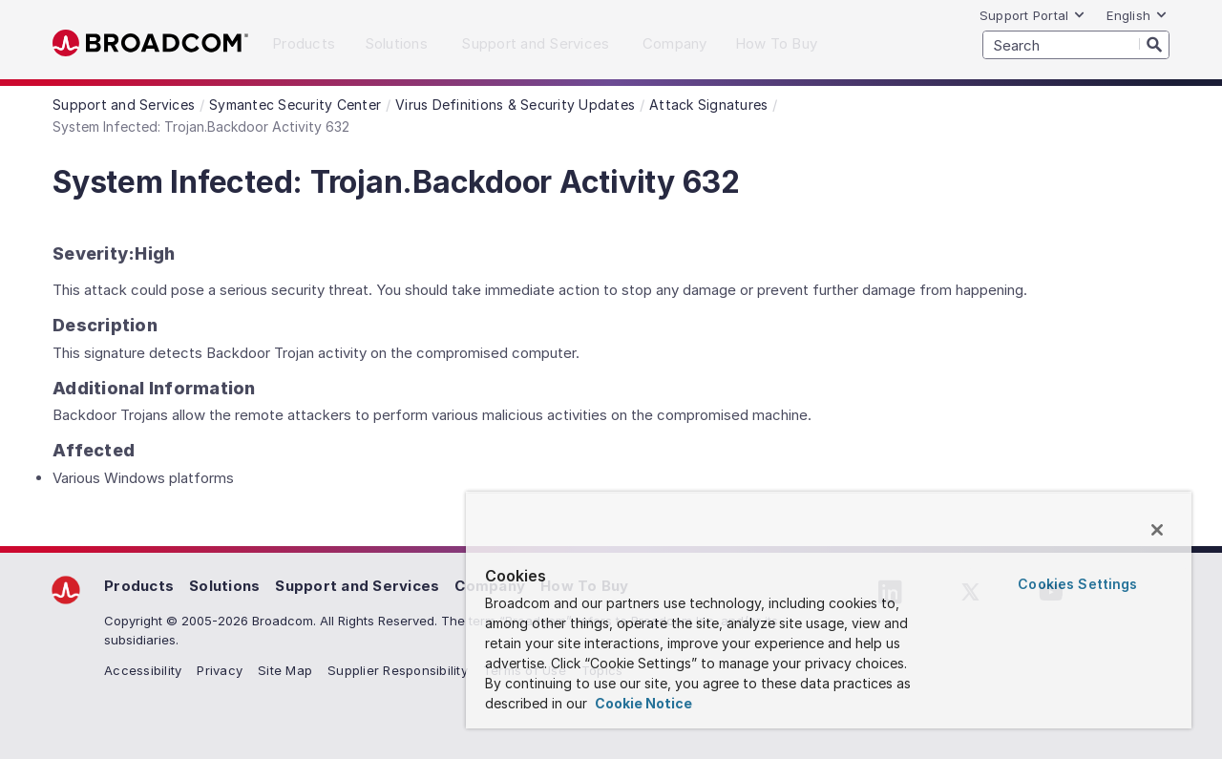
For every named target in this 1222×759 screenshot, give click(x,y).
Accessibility (142, 670)
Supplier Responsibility (397, 670)
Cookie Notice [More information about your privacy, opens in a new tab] (642, 703)
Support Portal (1033, 15)
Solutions (224, 586)
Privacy (219, 670)
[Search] (1154, 44)
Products (139, 586)
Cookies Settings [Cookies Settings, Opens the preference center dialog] (1077, 584)
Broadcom (150, 43)
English (1137, 15)
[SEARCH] (1076, 45)
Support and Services (357, 586)
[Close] (1157, 530)
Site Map (285, 670)
